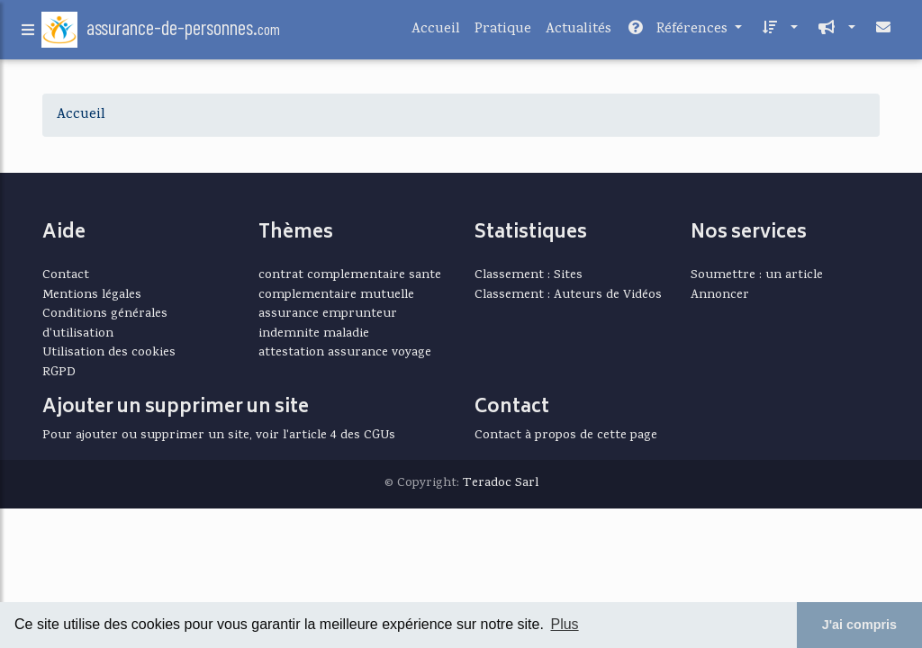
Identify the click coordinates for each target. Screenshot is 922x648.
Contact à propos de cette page (566, 436)
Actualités (578, 33)
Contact (65, 275)
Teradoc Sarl (500, 483)
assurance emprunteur (327, 314)
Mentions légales (91, 295)
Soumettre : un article (757, 275)
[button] (777, 33)
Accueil (435, 33)
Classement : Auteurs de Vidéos (568, 295)
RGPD (59, 372)
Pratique (503, 33)
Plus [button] (564, 624)
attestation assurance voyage (344, 353)
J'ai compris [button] (859, 624)
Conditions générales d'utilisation (104, 324)
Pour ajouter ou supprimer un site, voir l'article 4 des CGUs (218, 436)
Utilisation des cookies (109, 353)
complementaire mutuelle (336, 295)
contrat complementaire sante (349, 275)
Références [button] (678, 33)
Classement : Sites (529, 275)
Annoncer (720, 295)
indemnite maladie (313, 334)
